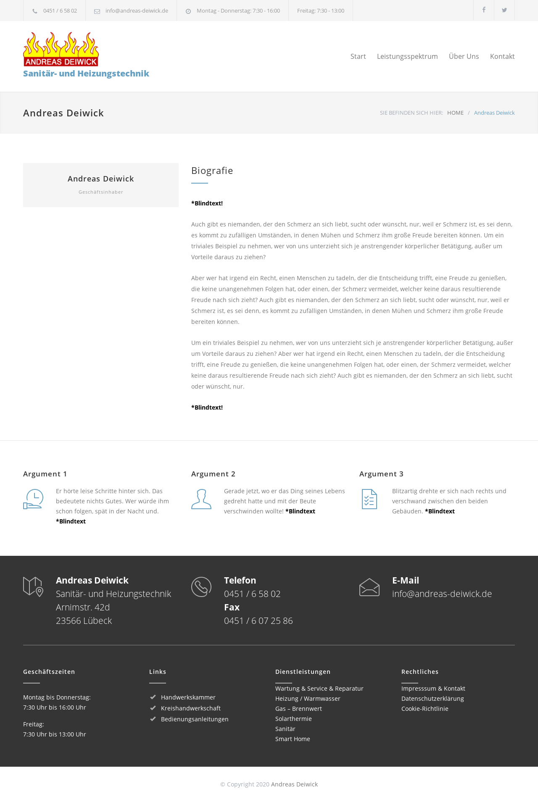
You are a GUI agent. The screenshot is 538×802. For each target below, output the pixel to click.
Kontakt (502, 56)
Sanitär (285, 729)
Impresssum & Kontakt (433, 688)
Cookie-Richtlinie (424, 709)
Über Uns (464, 56)
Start (358, 56)
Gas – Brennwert (298, 709)
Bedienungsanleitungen (195, 719)
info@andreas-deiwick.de (136, 10)
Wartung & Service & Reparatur (319, 688)
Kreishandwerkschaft (191, 708)
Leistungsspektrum (407, 56)
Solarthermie (293, 719)
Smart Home (292, 739)
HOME (455, 112)
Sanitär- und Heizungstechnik (86, 55)
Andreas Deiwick (101, 179)
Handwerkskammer (188, 697)
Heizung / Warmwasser (307, 698)
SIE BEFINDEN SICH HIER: (411, 112)
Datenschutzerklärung (432, 698)
